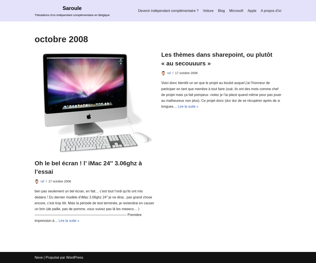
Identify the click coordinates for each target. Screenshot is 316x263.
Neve (39, 257)
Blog (221, 11)
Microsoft (236, 11)
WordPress (74, 257)
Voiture (208, 11)
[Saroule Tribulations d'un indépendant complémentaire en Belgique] (72, 11)
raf (42, 181)
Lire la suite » (69, 220)
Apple (252, 11)
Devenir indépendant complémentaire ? (168, 11)
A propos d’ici (271, 11)
